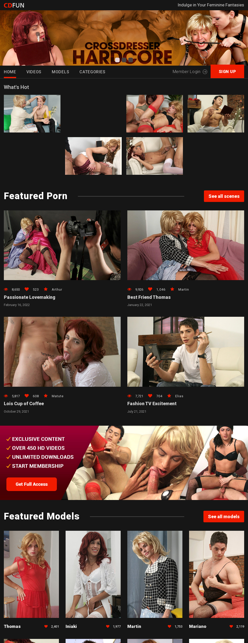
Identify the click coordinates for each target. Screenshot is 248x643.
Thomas (12, 626)
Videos (34, 71)
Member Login (189, 71)
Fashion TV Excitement (152, 404)
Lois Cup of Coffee (24, 404)
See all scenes (224, 196)
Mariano (197, 626)
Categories (92, 71)
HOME (10, 71)
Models (60, 71)
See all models (224, 517)
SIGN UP (227, 71)
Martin (134, 626)
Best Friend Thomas (149, 297)
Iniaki (71, 626)
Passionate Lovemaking (30, 297)
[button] (117, 60)
